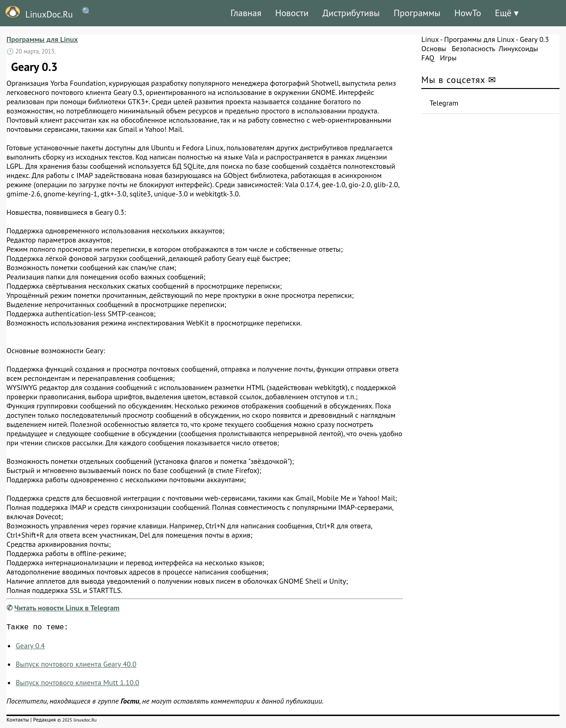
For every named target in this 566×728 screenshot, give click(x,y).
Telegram (444, 102)
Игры (448, 57)
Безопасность (473, 48)
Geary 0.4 (30, 647)
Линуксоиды (518, 48)
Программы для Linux (42, 39)
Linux (430, 39)
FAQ (427, 57)
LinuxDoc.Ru (36, 13)
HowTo (467, 13)
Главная (245, 13)
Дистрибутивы (351, 13)
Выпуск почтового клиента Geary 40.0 (76, 665)
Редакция (44, 721)
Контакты (17, 721)
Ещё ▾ (507, 13)
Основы (433, 48)
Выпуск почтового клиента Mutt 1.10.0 (77, 684)
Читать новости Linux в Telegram (66, 607)
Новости (291, 13)
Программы (417, 13)
